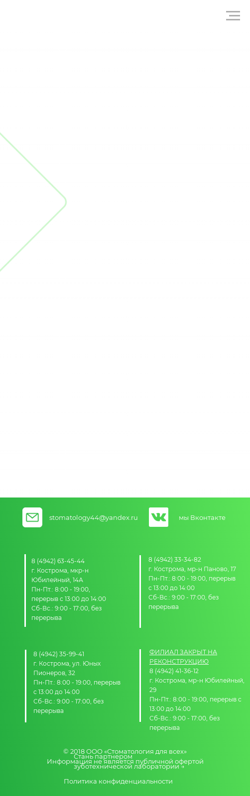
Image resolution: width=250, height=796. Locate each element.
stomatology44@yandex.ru (93, 517)
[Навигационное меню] (233, 16)
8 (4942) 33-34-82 (174, 559)
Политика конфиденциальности (118, 781)
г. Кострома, (50, 570)
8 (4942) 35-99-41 (58, 654)
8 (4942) (44, 561)
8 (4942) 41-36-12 (174, 671)
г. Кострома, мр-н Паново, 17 (192, 569)
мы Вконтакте (202, 517)
